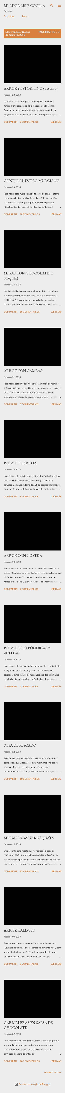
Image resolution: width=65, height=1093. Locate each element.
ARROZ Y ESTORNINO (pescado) (31, 88)
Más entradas (52, 1072)
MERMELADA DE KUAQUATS (29, 837)
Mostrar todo (49, 31)
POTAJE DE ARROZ (20, 463)
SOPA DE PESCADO (20, 745)
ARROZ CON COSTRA (23, 555)
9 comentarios (29, 122)
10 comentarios (30, 778)
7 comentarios (29, 686)
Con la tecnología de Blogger (32, 1084)
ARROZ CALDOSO (19, 930)
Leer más (56, 122)
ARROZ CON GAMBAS (23, 370)
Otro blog (9, 16)
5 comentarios (29, 963)
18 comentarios (30, 214)
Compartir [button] (10, 122)
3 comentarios (29, 404)
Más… (25, 16)
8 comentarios (29, 496)
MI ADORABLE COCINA (24, 5)
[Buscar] (52, 6)
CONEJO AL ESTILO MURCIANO (31, 180)
